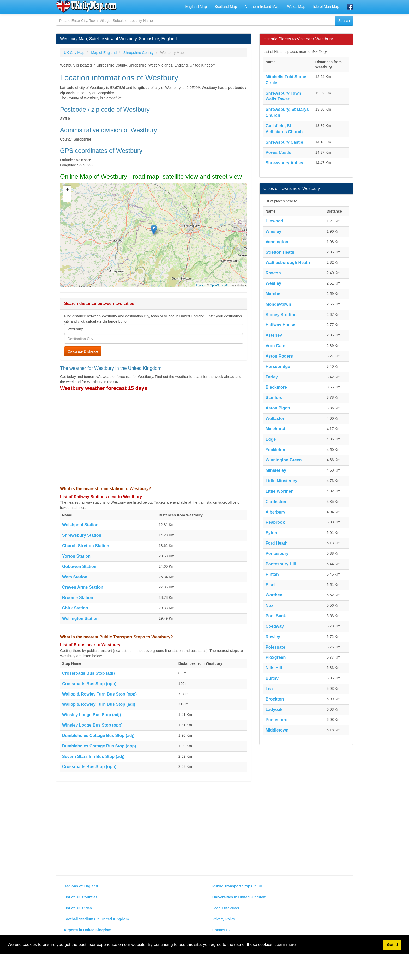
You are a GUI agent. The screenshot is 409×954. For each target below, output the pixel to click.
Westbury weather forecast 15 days (103, 388)
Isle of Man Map (326, 6)
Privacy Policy (223, 919)
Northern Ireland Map (262, 6)
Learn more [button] (285, 944)
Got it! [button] (392, 945)
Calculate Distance (83, 351)
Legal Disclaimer (225, 908)
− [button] (67, 198)
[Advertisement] (153, 438)
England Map (196, 6)
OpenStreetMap (220, 285)
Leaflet (200, 285)
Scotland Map (226, 6)
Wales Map (296, 6)
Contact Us (221, 930)
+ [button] (67, 190)
